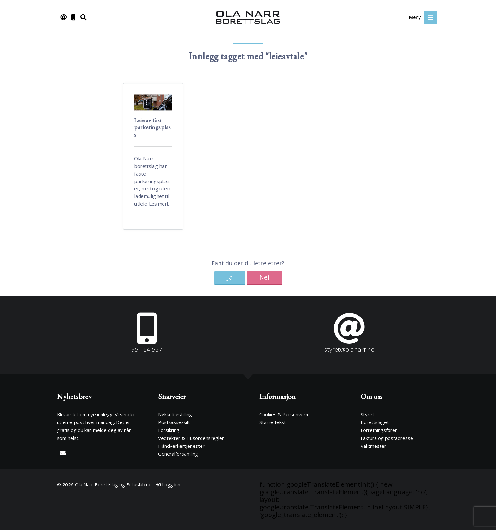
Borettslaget (375, 422)
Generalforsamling (178, 454)
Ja (229, 277)
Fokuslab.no (139, 484)
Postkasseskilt (174, 422)
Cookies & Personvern (283, 414)
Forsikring (168, 430)
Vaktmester (373, 446)
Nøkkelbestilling (175, 414)
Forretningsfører (379, 430)
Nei (264, 277)
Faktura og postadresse (387, 438)
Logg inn (168, 484)
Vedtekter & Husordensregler (191, 438)
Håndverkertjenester (181, 446)
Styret (367, 414)
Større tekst (272, 422)
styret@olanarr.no (349, 349)
